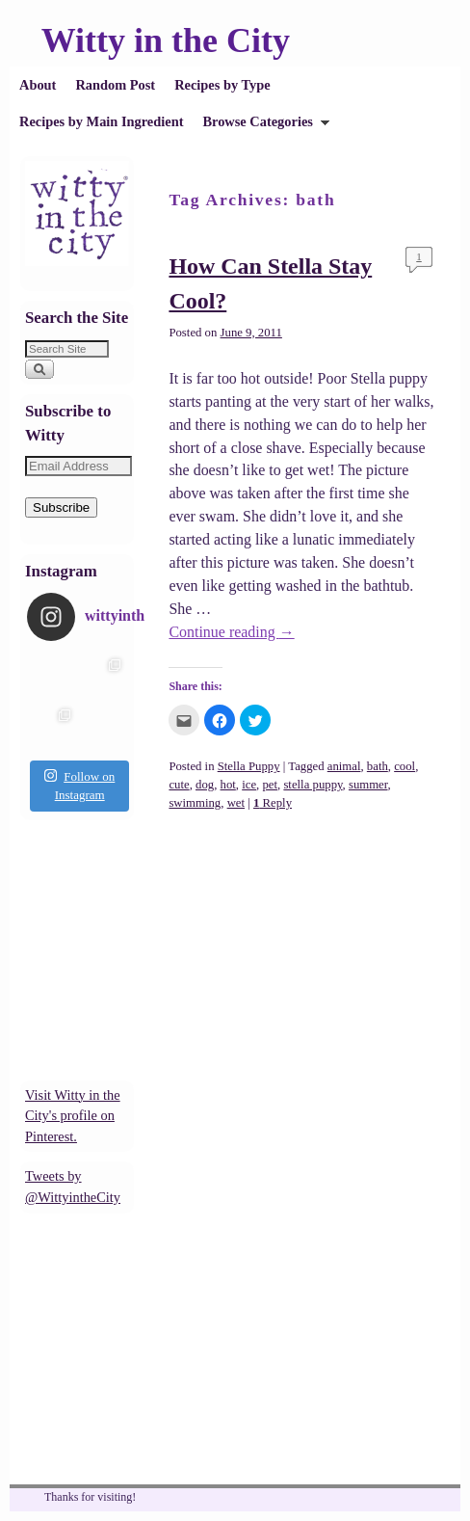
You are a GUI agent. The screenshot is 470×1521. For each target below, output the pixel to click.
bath (377, 766)
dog (205, 784)
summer (368, 784)
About (37, 85)
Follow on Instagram (79, 785)
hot (228, 784)
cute (179, 784)
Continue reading (231, 632)
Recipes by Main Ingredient (101, 121)
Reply (272, 803)
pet (269, 784)
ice (249, 784)
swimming (195, 803)
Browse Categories (261, 127)
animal (344, 766)
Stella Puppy (249, 766)
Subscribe (61, 507)
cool (404, 766)
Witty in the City (165, 40)
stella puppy (312, 784)
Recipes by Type (222, 85)
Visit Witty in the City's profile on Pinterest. (72, 1115)
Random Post (115, 85)
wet (236, 803)
